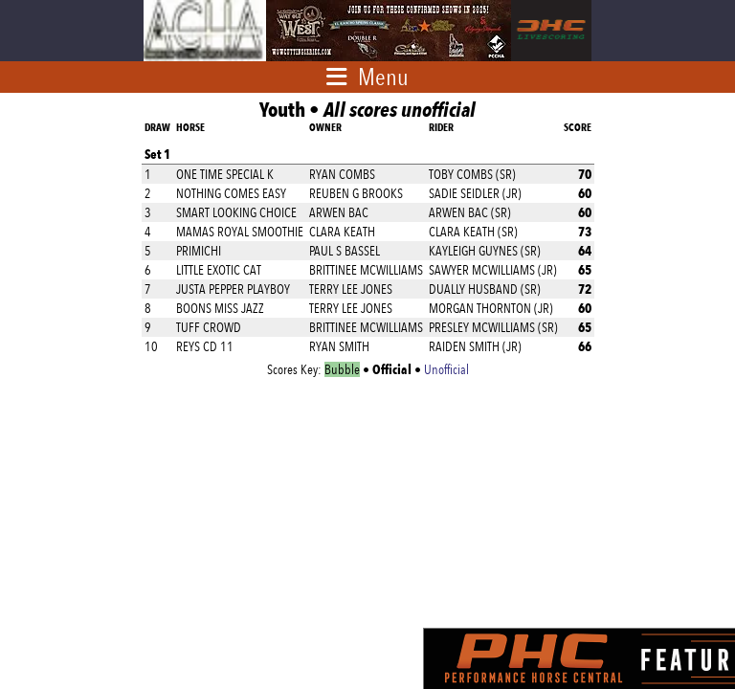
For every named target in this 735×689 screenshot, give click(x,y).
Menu (383, 76)
